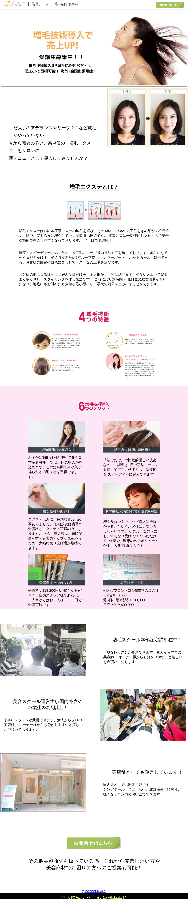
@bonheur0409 (94, 891)
